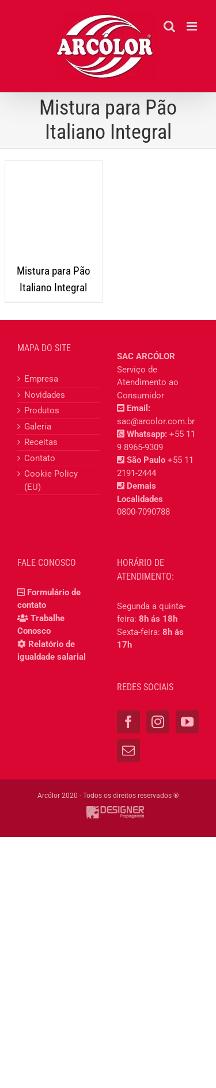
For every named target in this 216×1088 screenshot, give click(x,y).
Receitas (41, 442)
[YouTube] (187, 721)
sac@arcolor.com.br (156, 421)
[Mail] (128, 750)
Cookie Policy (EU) (51, 480)
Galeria (37, 426)
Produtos (41, 410)
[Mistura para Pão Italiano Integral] (53, 209)
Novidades (44, 395)
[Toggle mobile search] (169, 26)
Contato (39, 458)
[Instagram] (157, 721)
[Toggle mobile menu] (193, 26)
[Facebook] (128, 721)
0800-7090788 (143, 512)
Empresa (41, 379)
